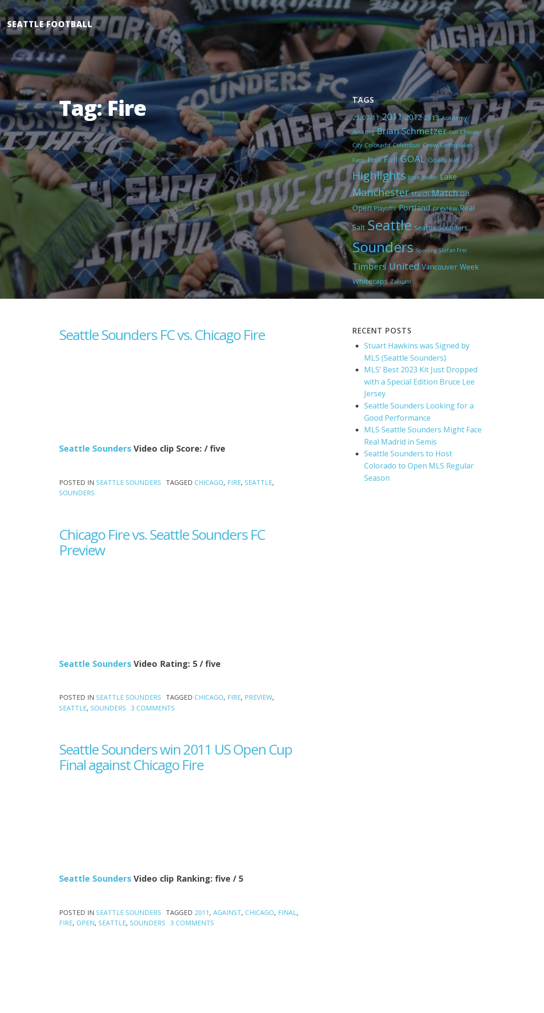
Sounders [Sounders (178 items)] (382, 247)
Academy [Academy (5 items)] (454, 117)
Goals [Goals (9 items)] (437, 159)
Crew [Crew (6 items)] (430, 145)
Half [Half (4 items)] (454, 160)
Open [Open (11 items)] (362, 208)
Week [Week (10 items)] (469, 267)
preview (258, 697)
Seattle (258, 482)
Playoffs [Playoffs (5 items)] (385, 208)
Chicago (209, 482)
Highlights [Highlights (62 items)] (379, 175)
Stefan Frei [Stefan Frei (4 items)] (453, 250)
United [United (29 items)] (404, 265)
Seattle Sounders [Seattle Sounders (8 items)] (441, 227)
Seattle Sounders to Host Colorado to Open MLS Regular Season (419, 465)
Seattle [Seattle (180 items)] (389, 225)
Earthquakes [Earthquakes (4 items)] (456, 145)
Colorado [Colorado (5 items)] (377, 145)
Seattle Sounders (95, 448)
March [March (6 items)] (420, 193)
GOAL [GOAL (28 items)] (412, 158)
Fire (234, 482)
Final (287, 912)
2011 (201, 912)
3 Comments (153, 707)
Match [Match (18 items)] (445, 192)
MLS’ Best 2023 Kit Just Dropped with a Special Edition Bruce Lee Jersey (420, 381)
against (227, 912)
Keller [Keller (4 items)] (430, 177)
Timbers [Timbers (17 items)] (369, 266)
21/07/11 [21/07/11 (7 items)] (366, 117)
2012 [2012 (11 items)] (413, 117)
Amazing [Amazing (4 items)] (363, 132)
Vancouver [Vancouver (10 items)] (439, 267)
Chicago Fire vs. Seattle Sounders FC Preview (162, 542)
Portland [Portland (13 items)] (415, 207)
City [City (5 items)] (357, 145)
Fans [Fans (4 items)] (358, 160)
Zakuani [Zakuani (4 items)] (400, 281)
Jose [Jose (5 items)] (414, 177)
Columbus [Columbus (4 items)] (406, 145)
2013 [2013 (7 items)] (431, 117)
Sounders (77, 492)
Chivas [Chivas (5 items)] (469, 132)
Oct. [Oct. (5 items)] (465, 193)
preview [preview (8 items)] (445, 207)
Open (85, 922)
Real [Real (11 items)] (467, 208)
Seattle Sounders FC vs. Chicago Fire (162, 334)
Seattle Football (50, 24)
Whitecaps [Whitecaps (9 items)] (370, 281)
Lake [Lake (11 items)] (448, 177)
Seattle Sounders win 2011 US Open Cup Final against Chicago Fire (175, 757)
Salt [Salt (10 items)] (358, 227)
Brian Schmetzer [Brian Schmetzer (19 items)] (412, 130)
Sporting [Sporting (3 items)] (426, 250)
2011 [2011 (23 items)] (392, 116)
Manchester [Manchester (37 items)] (380, 192)
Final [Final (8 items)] (374, 159)
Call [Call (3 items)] (453, 132)
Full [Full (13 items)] (391, 159)
